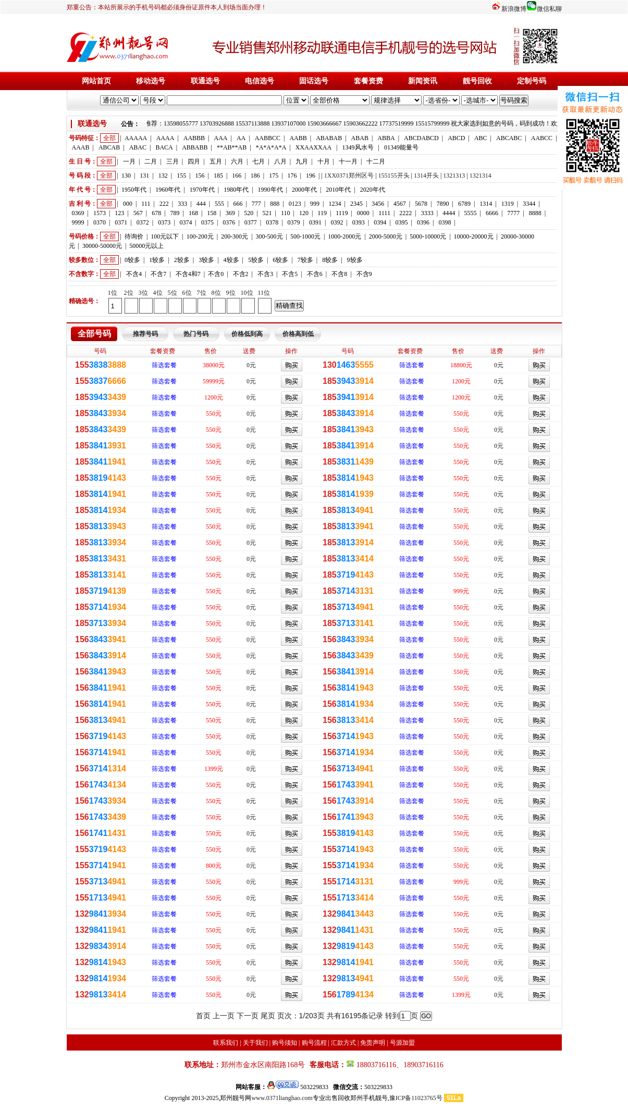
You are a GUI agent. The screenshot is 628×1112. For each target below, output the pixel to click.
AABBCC (267, 138)
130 (126, 175)
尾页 (268, 1015)
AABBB (194, 138)
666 (237, 203)
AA (241, 138)
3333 (427, 213)
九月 (301, 161)
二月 (150, 161)
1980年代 (236, 189)
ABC (480, 138)
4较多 (231, 260)
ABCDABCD (421, 138)
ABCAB (109, 147)
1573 (99, 213)
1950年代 (133, 189)
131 (144, 175)
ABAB (359, 138)
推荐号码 (145, 334)
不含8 (339, 274)
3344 (529, 203)
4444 (448, 213)
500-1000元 (305, 236)
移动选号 (150, 81)
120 (304, 213)
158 (211, 213)
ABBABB (194, 147)
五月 (216, 161)
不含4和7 (188, 274)
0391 (315, 222)
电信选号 (259, 81)
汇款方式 (343, 1042)
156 (200, 175)
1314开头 (426, 175)
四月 (194, 161)
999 (314, 203)
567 (138, 213)
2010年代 (338, 189)
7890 (443, 203)
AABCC (541, 138)
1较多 (157, 260)
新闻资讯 (422, 81)
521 (267, 213)
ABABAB (329, 138)
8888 (535, 213)
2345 (356, 203)
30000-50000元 (102, 245)
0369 (78, 213)
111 (145, 203)
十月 (323, 161)
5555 (470, 213)
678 (156, 213)
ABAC (137, 147)
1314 (485, 203)
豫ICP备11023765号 (415, 1098)
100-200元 (200, 236)
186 (255, 175)
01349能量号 (401, 147)
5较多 (256, 260)
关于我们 (255, 1042)
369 (230, 213)
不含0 (216, 274)
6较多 (280, 260)
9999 (78, 222)
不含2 (241, 274)
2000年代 (304, 189)
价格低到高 (247, 334)
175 (273, 175)
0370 (99, 222)
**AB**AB (232, 147)
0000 (363, 213)
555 (219, 203)
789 (175, 213)
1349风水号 (358, 147)
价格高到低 (298, 334)
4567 (399, 203)
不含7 (158, 274)
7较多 (305, 260)
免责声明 (372, 1042)
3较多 (206, 260)
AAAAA (136, 138)
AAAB (81, 147)
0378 (272, 222)
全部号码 (94, 333)
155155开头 (394, 175)
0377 (250, 222)
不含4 (134, 274)
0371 (121, 222)
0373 (164, 222)
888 (274, 203)
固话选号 (313, 81)
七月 (258, 161)
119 (322, 213)
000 (127, 203)
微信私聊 (549, 9)
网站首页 (96, 81)
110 (285, 213)
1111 (384, 213)
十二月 (375, 161)
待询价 (134, 236)
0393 (358, 222)
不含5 (290, 274)
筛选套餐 (164, 365)
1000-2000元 (344, 236)
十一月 (348, 161)
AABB (297, 138)
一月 (129, 161)
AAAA (165, 138)
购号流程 (314, 1042)
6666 (492, 213)
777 (256, 203)
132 (163, 175)
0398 (444, 222)
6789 (464, 203)
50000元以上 (146, 245)
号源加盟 (402, 1042)
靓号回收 (477, 81)
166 (236, 175)
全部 (109, 138)
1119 (342, 213)
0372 (143, 222)
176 (292, 175)
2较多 (182, 260)
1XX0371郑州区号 (349, 175)
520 (248, 213)
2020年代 (372, 189)
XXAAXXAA (313, 147)
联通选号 (205, 81)
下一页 (247, 1015)
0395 (402, 222)
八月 (280, 161)
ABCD (456, 138)
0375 (207, 222)
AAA (220, 138)
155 (181, 175)
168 (193, 213)
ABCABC (509, 138)
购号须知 (284, 1042)
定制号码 (531, 81)
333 (182, 203)
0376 (229, 222)
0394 (380, 222)
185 (218, 175)
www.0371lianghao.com (281, 1098)
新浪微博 (513, 9)
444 (201, 203)
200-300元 (234, 236)
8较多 (330, 260)
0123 (295, 203)
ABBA (386, 138)
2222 (405, 213)
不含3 (265, 274)
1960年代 (167, 189)
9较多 (355, 260)
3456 (378, 203)
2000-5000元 (385, 236)
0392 (336, 222)
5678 (421, 203)
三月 (172, 161)
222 (164, 203)
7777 (513, 213)
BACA (164, 147)
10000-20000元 (474, 236)
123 (119, 213)
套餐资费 (368, 81)
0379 (294, 222)
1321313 (454, 175)
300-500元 (269, 236)
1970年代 (202, 189)
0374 (186, 222)
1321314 (480, 175)
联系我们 (225, 1042)
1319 (507, 203)
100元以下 (165, 236)
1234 (334, 203)
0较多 (132, 260)
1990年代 (270, 189)
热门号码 (195, 334)
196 (310, 175)
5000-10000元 (428, 236)
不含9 (364, 274)
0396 (423, 222)
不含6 (315, 274)
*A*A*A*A (271, 147)
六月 (237, 161)
